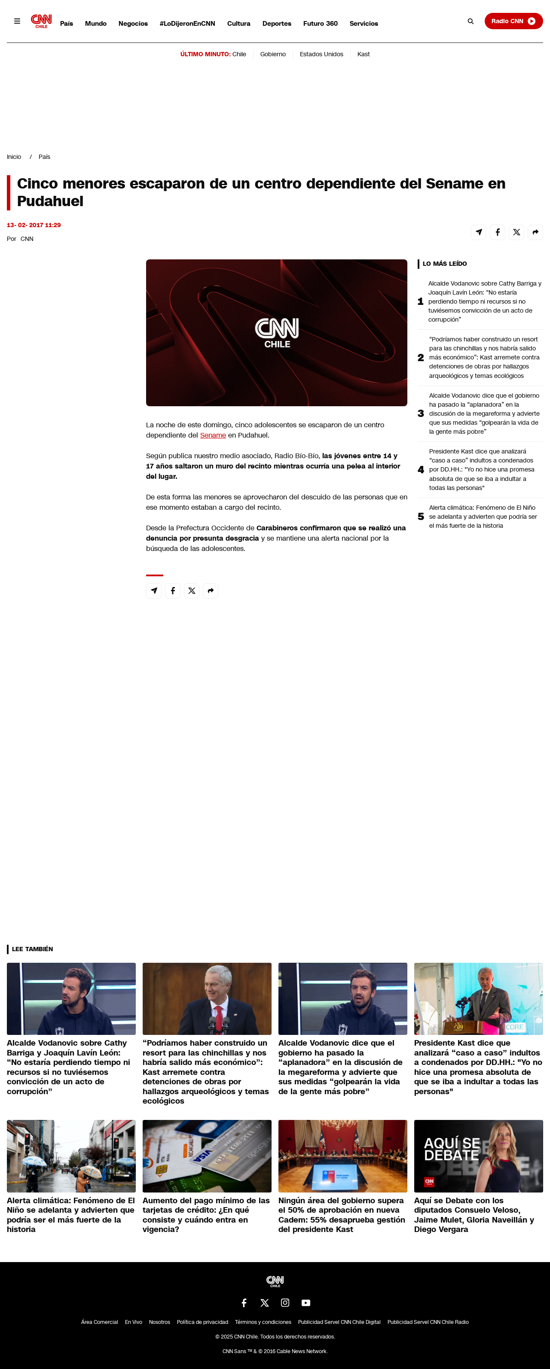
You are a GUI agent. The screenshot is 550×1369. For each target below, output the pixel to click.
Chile (239, 54)
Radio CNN (514, 21)
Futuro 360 (320, 23)
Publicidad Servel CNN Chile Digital (339, 1322)
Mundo (96, 23)
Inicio (14, 156)
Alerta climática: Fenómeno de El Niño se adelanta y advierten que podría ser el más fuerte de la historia (483, 516)
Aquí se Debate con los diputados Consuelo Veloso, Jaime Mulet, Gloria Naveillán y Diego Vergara (474, 1215)
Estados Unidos (321, 54)
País (66, 23)
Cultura (239, 23)
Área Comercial (99, 1322)
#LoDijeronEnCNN (187, 23)
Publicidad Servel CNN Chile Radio (428, 1322)
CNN (27, 238)
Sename (213, 435)
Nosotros (159, 1322)
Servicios (364, 23)
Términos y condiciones (263, 1322)
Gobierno (273, 54)
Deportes (277, 23)
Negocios (133, 23)
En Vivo (133, 1322)
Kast (364, 54)
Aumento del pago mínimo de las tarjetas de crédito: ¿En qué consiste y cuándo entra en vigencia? (206, 1215)
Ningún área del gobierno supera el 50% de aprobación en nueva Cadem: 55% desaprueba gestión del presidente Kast (341, 1215)
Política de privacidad (202, 1322)
